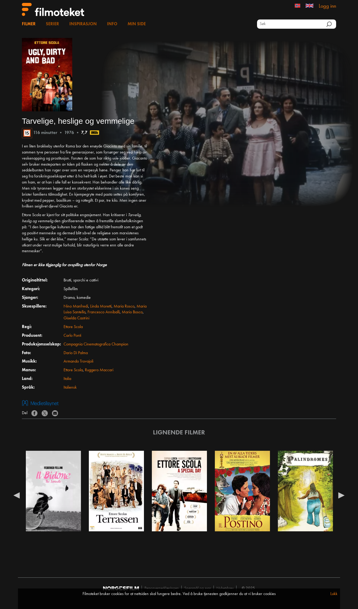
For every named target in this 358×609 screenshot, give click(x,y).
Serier (52, 24)
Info (112, 24)
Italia (67, 379)
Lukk (333, 594)
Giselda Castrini (76, 318)
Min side (137, 24)
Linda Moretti (101, 306)
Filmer (29, 24)
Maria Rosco (124, 306)
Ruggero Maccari (99, 370)
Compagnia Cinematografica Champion (96, 344)
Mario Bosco (132, 312)
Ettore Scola (73, 327)
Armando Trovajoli (78, 361)
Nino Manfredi (76, 306)
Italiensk (70, 387)
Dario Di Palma (76, 353)
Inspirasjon (83, 24)
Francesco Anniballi (104, 312)
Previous (16, 495)
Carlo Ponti (72, 336)
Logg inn (327, 6)
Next (341, 495)
